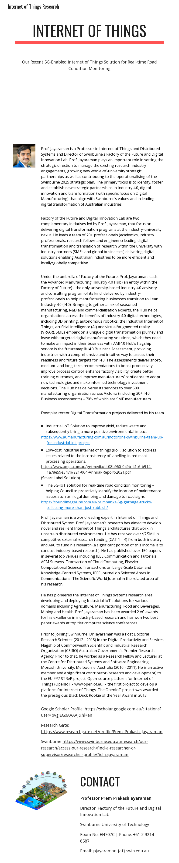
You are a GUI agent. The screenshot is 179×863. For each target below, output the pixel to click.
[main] (89, 33)
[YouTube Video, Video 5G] (89, 109)
